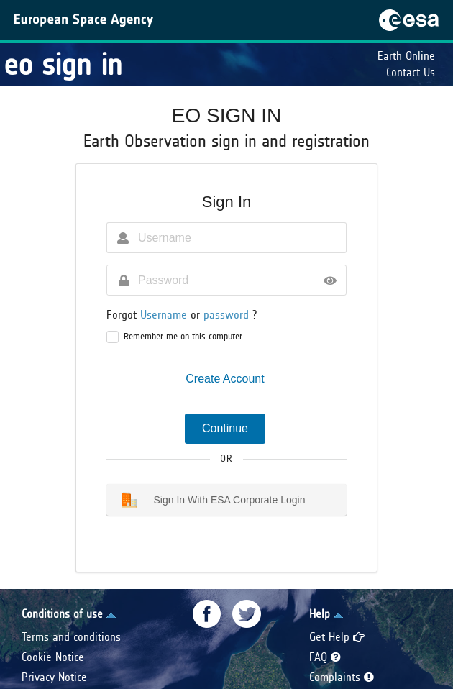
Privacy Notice (54, 677)
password (227, 314)
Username (165, 314)
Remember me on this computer (183, 336)
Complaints (341, 677)
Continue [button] (225, 428)
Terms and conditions (71, 637)
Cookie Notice (53, 657)
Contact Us (410, 72)
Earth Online (406, 56)
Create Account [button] (225, 379)
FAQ (325, 657)
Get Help (337, 637)
